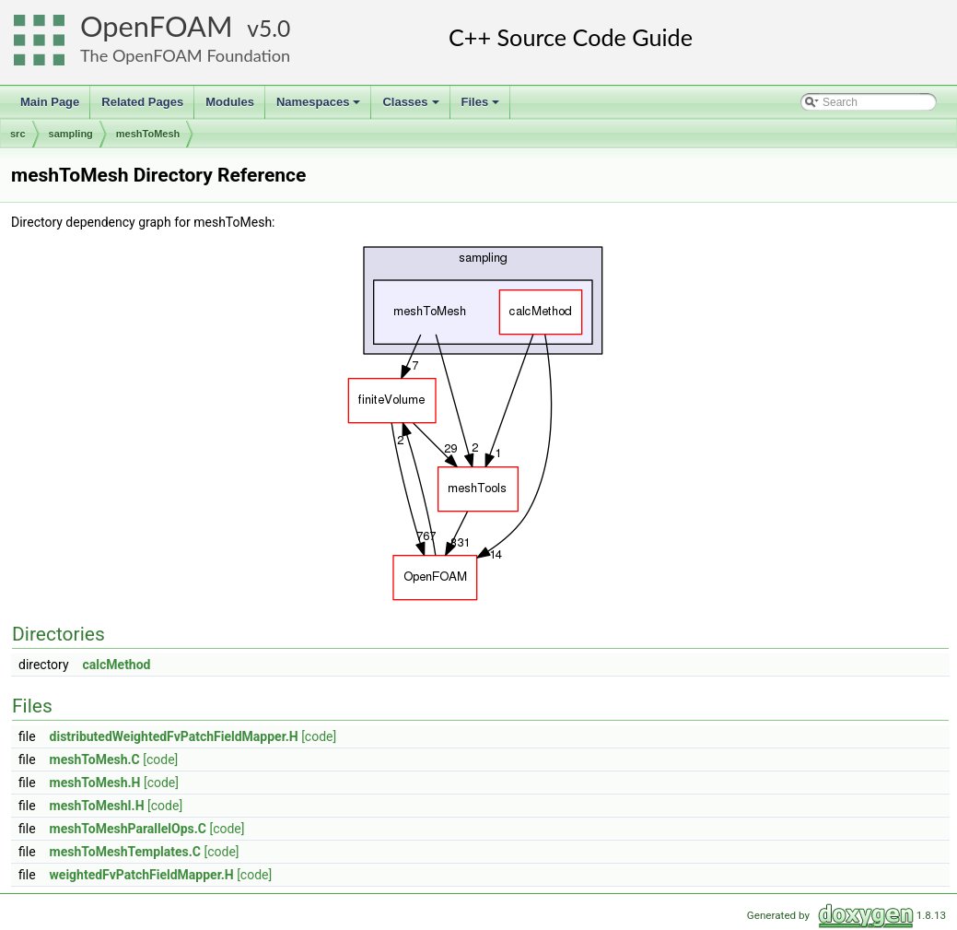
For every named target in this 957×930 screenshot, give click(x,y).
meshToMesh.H (95, 782)
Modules (229, 102)
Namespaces (320, 107)
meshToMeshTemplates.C (125, 851)
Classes (411, 107)
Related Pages (142, 102)
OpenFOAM (156, 26)
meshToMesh (148, 133)
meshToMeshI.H (97, 805)
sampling (71, 133)
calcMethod (117, 664)
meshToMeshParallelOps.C (128, 828)
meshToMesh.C (95, 759)
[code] (318, 736)
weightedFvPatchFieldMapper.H (142, 874)
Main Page (49, 102)
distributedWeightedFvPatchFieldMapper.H (174, 736)
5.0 (274, 28)
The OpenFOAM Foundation (185, 55)
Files (482, 107)
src (18, 133)
